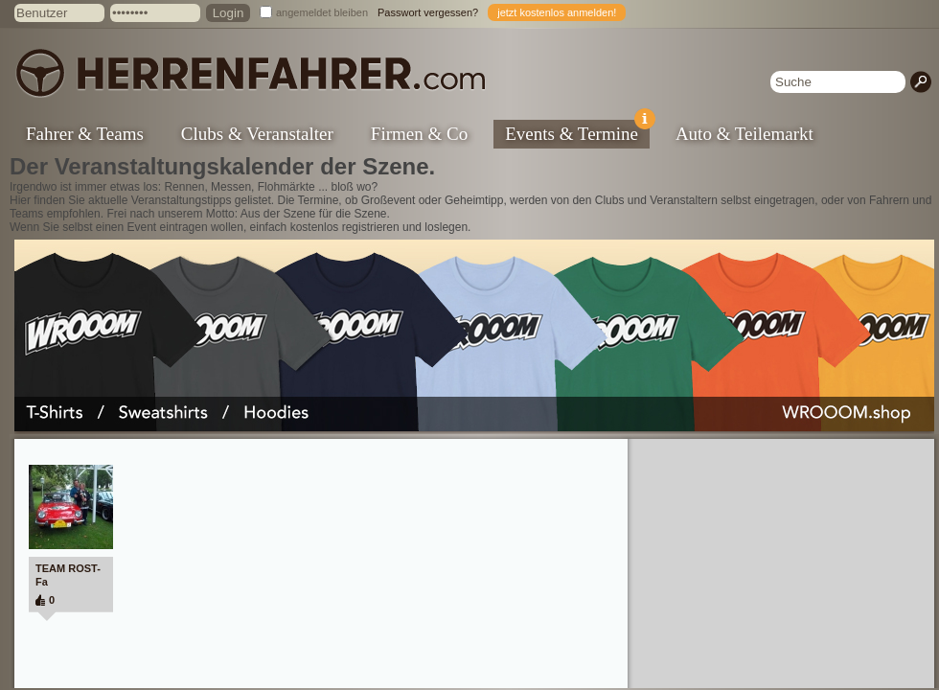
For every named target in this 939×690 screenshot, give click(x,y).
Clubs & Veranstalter (257, 134)
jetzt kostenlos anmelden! (556, 12)
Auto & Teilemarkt (744, 134)
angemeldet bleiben (322, 12)
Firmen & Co (419, 134)
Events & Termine (577, 132)
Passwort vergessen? (428, 12)
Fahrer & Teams (85, 134)
